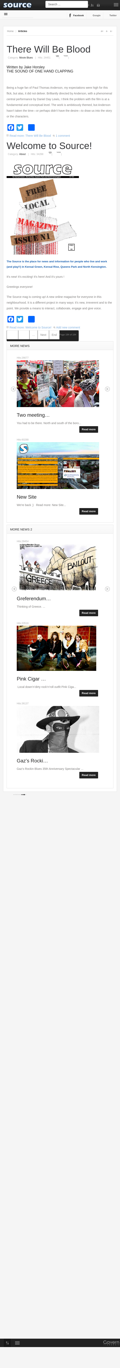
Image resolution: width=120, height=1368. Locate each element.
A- (111, 31)
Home (10, 31)
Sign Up (92, 5)
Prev (24, 334)
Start (12, 334)
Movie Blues (26, 57)
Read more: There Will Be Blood (30, 135)
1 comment (63, 135)
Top (7, 1343)
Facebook (78, 15)
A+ (102, 31)
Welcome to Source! (49, 145)
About (22, 154)
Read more (89, 429)
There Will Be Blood (49, 49)
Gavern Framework (111, 1344)
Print (57, 55)
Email (66, 55)
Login (99, 5)
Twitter (113, 15)
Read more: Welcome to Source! (30, 327)
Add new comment (68, 327)
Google (97, 15)
